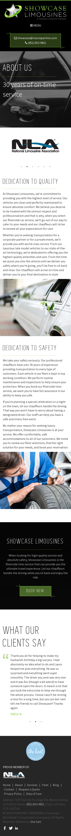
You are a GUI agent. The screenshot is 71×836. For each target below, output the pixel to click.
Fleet (45, 785)
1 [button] (21, 167)
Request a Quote (29, 789)
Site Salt (35, 822)
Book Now (35, 591)
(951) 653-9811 (37, 43)
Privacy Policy (13, 794)
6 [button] (50, 167)
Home (7, 785)
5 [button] (44, 167)
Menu (37, 25)
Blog (56, 785)
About (19, 785)
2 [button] (27, 167)
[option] (35, 145)
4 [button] (38, 167)
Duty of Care (34, 794)
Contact (9, 789)
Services (32, 785)
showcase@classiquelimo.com (37, 38)
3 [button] (33, 167)
